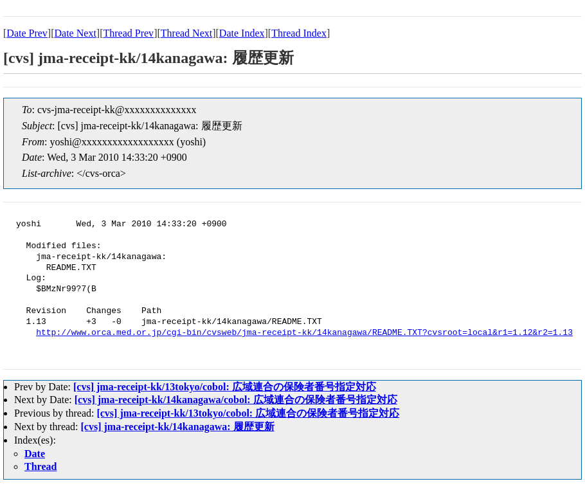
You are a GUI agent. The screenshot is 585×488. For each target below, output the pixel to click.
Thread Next (186, 33)
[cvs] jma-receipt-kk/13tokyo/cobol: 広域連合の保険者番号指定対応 (224, 386)
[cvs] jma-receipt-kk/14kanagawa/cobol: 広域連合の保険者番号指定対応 (236, 399)
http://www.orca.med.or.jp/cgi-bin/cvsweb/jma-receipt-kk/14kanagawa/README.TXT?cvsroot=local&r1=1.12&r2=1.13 (304, 333)
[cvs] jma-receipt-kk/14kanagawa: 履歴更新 (177, 426)
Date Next (75, 33)
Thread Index (299, 33)
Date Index (242, 33)
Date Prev (27, 33)
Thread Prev (128, 33)
